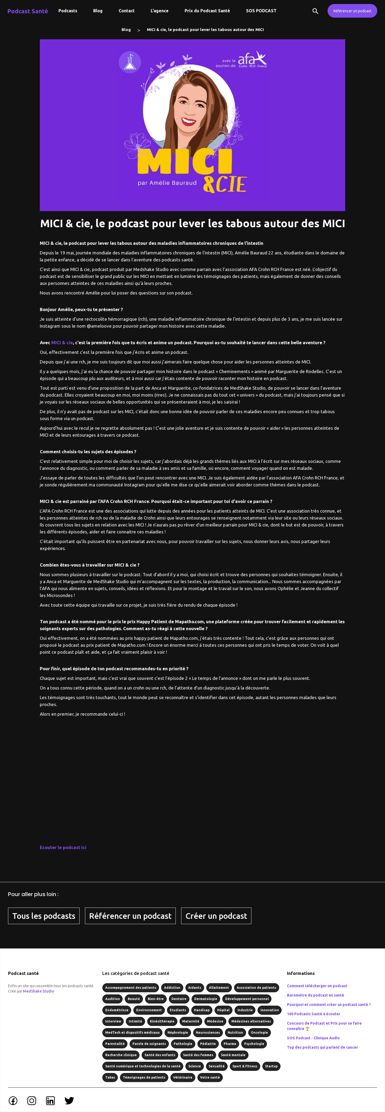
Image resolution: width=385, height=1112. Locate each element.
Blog (98, 10)
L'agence (160, 10)
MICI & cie (62, 342)
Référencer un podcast (352, 11)
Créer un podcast (216, 915)
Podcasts (68, 10)
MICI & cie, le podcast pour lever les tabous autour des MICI (205, 29)
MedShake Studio (38, 991)
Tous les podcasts (43, 915)
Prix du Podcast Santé (207, 10)
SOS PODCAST (261, 10)
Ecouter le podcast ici (63, 847)
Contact (127, 10)
